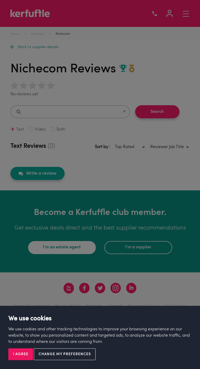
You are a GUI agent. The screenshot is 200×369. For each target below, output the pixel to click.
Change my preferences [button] (65, 354)
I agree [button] (20, 354)
